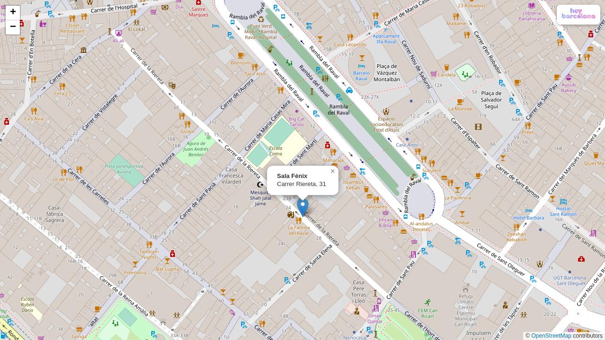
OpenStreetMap (551, 335)
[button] (303, 207)
